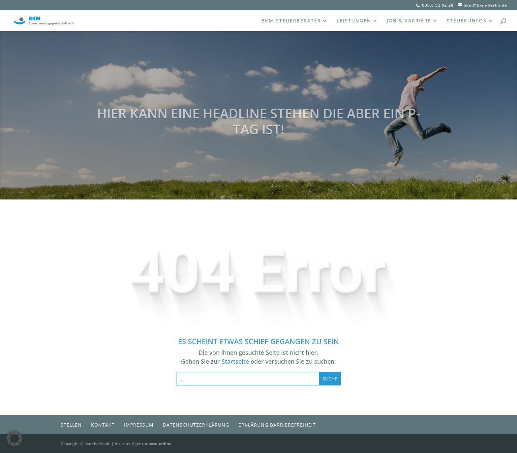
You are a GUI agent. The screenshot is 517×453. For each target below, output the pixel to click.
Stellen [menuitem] (71, 425)
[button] (14, 438)
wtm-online (160, 443)
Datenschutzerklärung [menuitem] (196, 425)
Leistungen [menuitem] (354, 21)
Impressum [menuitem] (139, 425)
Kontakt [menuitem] (103, 425)
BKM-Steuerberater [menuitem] (291, 21)
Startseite (235, 361)
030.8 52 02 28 (437, 5)
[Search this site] (247, 378)
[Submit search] (330, 378)
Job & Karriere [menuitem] (409, 21)
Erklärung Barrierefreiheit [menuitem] (277, 425)
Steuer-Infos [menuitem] (467, 21)
